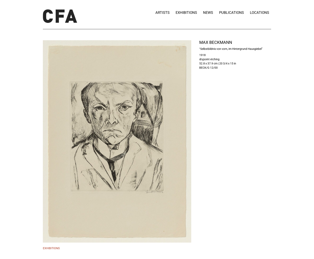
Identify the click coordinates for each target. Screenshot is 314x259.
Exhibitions (186, 12)
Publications (231, 12)
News (208, 12)
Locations (260, 12)
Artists (162, 12)
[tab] (51, 248)
